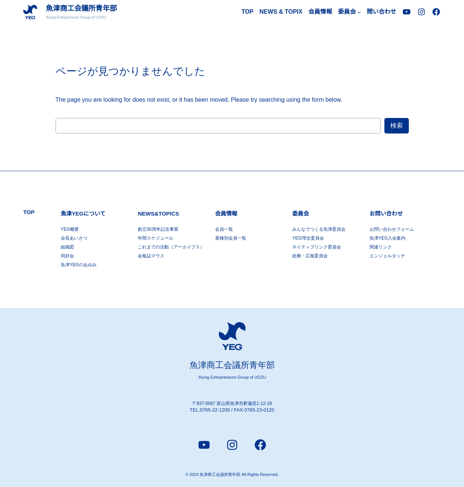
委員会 (300, 213)
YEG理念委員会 (308, 238)
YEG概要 (70, 229)
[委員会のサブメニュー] (359, 12)
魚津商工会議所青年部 (81, 8)
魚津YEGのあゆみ (79, 264)
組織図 (67, 247)
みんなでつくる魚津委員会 (319, 229)
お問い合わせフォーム (392, 229)
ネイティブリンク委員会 (316, 247)
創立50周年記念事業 (158, 229)
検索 (396, 125)
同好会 (67, 255)
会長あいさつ (74, 238)
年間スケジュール (155, 238)
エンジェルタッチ (387, 255)
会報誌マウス (151, 255)
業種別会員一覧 (230, 238)
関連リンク (381, 247)
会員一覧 (224, 229)
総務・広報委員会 (310, 255)
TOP (247, 12)
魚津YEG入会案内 (387, 238)
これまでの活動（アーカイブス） (171, 247)
